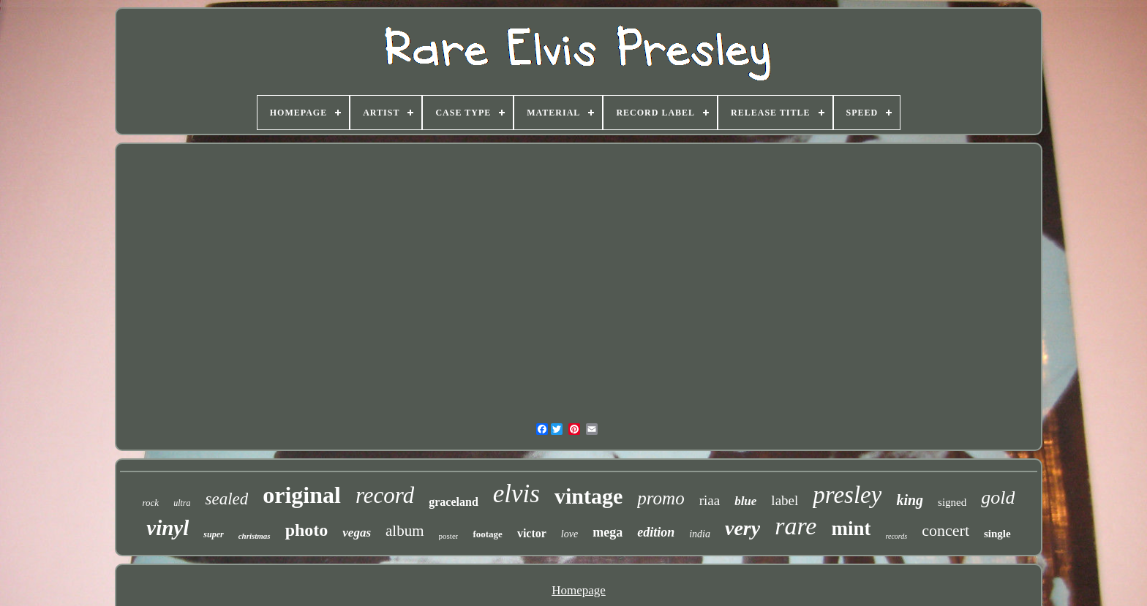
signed (952, 502)
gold (998, 497)
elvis (516, 494)
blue (745, 501)
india (699, 534)
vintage (588, 496)
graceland (453, 502)
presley (847, 495)
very (742, 528)
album (405, 530)
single (997, 533)
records (896, 536)
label (784, 500)
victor (531, 533)
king (909, 500)
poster (449, 535)
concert (945, 530)
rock (151, 502)
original (302, 495)
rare (795, 525)
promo (660, 498)
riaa (709, 500)
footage (487, 534)
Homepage (579, 590)
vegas (356, 532)
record (385, 495)
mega (608, 532)
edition (655, 532)
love (569, 534)
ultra (181, 503)
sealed (226, 499)
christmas (254, 535)
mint (850, 528)
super (213, 534)
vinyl (167, 527)
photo (306, 529)
